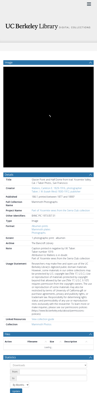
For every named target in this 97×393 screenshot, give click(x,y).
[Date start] (53, 372)
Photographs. (39, 232)
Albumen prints (40, 226)
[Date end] (52, 378)
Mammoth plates (41, 229)
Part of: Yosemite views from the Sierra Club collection (61, 210)
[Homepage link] (48, 26)
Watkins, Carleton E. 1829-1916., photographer (57, 188)
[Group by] (48, 365)
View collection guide (43, 319)
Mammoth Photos (41, 324)
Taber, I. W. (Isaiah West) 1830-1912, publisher (56, 191)
